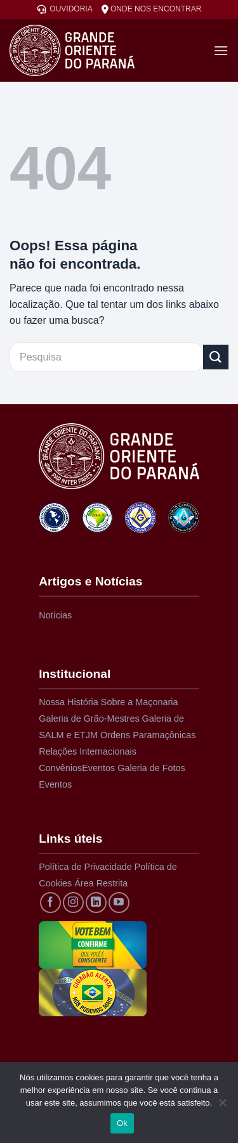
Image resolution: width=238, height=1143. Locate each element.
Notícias (55, 615)
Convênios (60, 768)
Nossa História (68, 702)
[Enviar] (215, 357)
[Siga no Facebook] (50, 902)
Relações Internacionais (87, 751)
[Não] (222, 1106)
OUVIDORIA (65, 9)
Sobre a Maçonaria (139, 702)
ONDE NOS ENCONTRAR (152, 9)
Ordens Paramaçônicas (147, 735)
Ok (122, 1123)
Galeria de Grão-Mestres (89, 718)
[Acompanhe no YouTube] (119, 902)
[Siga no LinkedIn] (96, 902)
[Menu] (220, 50)
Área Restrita (101, 883)
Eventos (98, 768)
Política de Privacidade (85, 867)
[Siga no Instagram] (73, 902)
